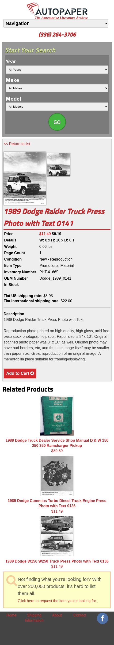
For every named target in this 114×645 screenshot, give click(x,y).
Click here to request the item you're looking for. (57, 601)
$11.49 (57, 484)
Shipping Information (34, 617)
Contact (79, 615)
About (57, 615)
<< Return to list (17, 144)
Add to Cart (20, 373)
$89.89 (57, 424)
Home (11, 615)
